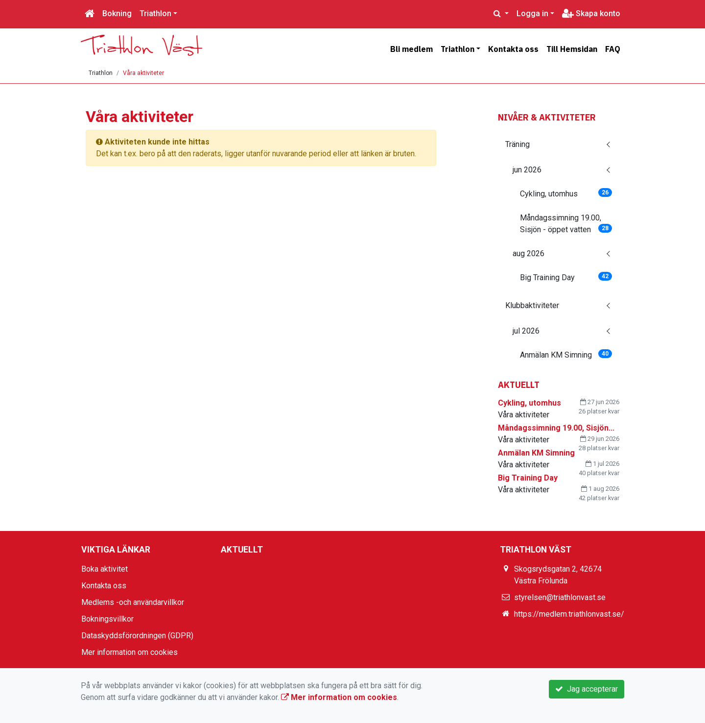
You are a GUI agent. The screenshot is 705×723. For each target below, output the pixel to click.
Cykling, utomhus (566, 193)
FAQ (612, 49)
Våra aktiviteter (143, 73)
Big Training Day (566, 277)
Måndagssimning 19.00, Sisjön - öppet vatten (566, 223)
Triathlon (155, 13)
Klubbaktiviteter (532, 305)
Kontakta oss (513, 49)
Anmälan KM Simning (566, 354)
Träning (517, 144)
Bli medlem (411, 49)
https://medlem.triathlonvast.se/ (569, 614)
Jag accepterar (586, 689)
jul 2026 (526, 331)
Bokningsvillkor (107, 619)
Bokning (117, 13)
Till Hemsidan (571, 49)
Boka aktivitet (104, 569)
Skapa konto (591, 13)
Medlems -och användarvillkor (132, 602)
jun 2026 (527, 169)
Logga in (532, 13)
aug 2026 (528, 253)
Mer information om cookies (129, 652)
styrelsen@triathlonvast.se (560, 597)
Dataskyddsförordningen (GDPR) (137, 635)
